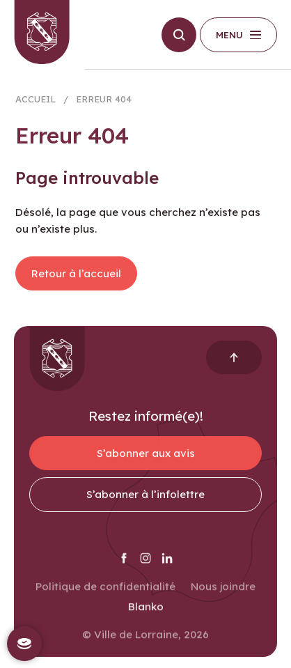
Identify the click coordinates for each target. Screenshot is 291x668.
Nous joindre (223, 591)
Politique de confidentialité (105, 591)
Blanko (146, 612)
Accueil (35, 102)
